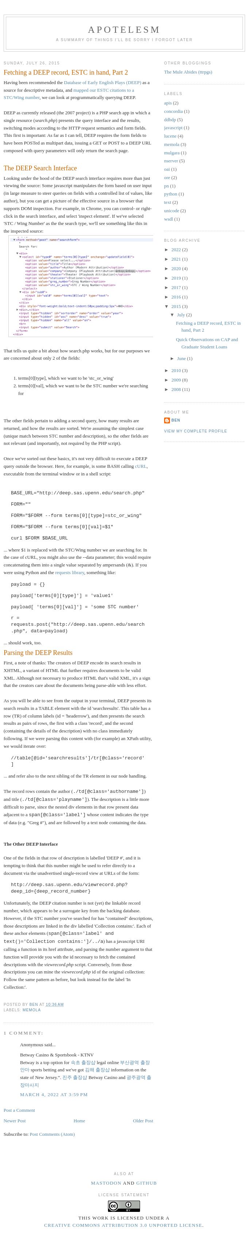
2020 (176, 268)
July (181, 314)
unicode (171, 210)
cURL (141, 466)
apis (168, 103)
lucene (170, 136)
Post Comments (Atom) (52, 1134)
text (167, 202)
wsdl (168, 219)
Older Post (143, 1120)
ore (167, 177)
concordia (173, 111)
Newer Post (15, 1120)
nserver (171, 160)
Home (79, 1120)
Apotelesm (124, 29)
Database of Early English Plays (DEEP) (102, 82)
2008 (176, 389)
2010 (176, 370)
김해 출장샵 (97, 1069)
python (170, 194)
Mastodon (106, 1183)
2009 (176, 380)
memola (32, 1010)
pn (166, 186)
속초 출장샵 (83, 1062)
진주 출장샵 (74, 1077)
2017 (176, 287)
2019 (176, 278)
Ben (175, 420)
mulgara (172, 152)
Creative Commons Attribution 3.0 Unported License (123, 1225)
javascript (173, 127)
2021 (176, 259)
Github (146, 1183)
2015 (176, 306)
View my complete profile (195, 431)
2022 (176, 249)
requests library (69, 572)
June (182, 358)
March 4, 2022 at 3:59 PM (54, 1094)
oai (167, 169)
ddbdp (170, 119)
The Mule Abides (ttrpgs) (188, 72)
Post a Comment (19, 1110)
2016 (176, 297)
